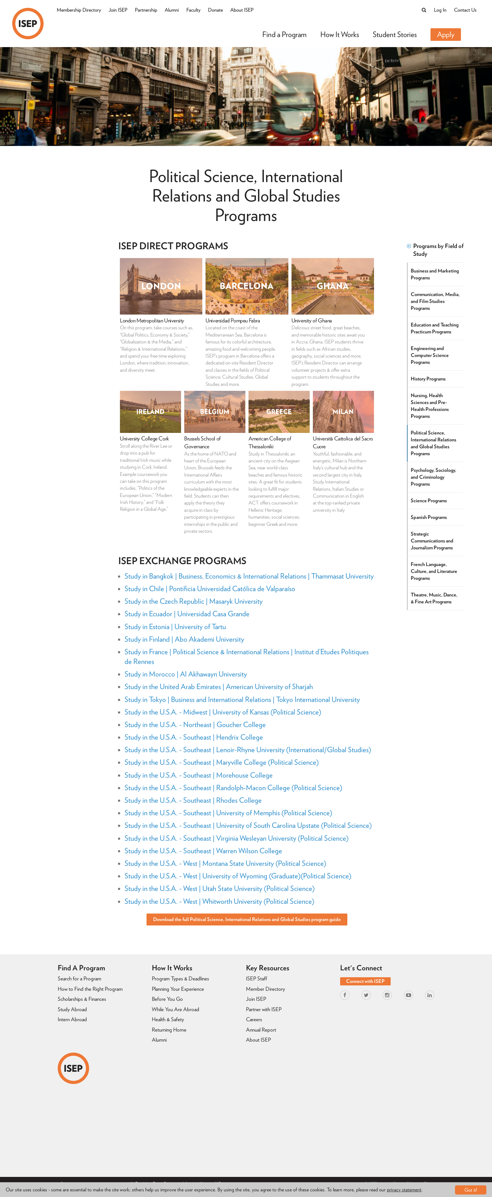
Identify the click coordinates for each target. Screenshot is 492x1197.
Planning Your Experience (178, 989)
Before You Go (167, 999)
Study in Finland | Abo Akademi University (184, 639)
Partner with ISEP (263, 1009)
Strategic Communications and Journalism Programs (432, 541)
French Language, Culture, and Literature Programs (434, 571)
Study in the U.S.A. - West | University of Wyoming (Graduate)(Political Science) (238, 875)
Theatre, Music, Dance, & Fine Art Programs (434, 598)
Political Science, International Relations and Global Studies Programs (434, 443)
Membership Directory (79, 10)
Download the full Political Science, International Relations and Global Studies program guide (247, 919)
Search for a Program (79, 978)
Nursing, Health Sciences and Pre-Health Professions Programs (430, 405)
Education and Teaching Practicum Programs (435, 328)
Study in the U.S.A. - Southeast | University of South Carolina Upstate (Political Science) (248, 825)
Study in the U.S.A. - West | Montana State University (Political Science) (225, 863)
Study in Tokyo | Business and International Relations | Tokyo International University (242, 699)
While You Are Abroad (175, 1009)
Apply (445, 34)
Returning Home (169, 1030)
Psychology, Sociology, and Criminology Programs (434, 477)
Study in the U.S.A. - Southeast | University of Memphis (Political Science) (228, 812)
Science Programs (429, 501)
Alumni (172, 10)
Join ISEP (118, 10)
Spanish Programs (429, 517)
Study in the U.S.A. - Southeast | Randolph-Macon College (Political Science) (233, 787)
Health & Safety (168, 1019)
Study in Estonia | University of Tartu (175, 626)
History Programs (428, 379)
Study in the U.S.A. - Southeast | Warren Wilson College (203, 850)
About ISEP (242, 10)
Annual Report (261, 1030)
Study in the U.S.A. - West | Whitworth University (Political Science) (219, 901)
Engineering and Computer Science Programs (430, 355)
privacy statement (404, 1190)
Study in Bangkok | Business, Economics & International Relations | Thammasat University (249, 576)
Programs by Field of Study (435, 249)
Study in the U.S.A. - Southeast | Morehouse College (199, 775)
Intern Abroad (72, 1019)
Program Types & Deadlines (180, 978)
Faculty (193, 10)
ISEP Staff (256, 978)
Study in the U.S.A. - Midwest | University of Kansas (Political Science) (223, 712)
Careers (254, 1019)
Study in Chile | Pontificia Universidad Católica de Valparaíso (210, 588)
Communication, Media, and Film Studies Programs (435, 301)
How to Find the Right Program (90, 989)
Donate (215, 10)
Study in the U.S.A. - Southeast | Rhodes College (193, 800)
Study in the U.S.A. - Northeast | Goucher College (195, 724)
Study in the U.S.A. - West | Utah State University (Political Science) (220, 888)
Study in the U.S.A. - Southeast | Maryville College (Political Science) (222, 762)
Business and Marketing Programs (435, 274)
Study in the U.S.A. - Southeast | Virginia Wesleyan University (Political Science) (237, 838)
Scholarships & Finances (82, 999)
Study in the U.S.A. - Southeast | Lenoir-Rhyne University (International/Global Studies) (248, 749)
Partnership (146, 10)
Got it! (470, 1190)
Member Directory (265, 989)
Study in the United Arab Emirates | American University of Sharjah (219, 686)
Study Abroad (72, 1009)
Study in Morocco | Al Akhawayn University (186, 674)
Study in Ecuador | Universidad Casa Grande (187, 613)
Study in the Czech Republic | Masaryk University (194, 601)
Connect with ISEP (365, 981)
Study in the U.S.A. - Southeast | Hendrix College (194, 737)
